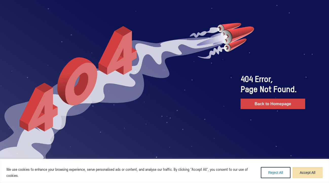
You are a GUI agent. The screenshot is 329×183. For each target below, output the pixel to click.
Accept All (307, 173)
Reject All (275, 173)
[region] (164, 171)
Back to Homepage (272, 104)
